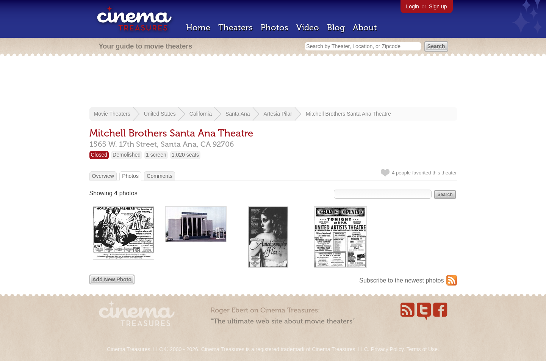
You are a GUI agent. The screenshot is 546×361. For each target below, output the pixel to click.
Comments (159, 176)
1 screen (156, 155)
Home (198, 27)
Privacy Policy (387, 349)
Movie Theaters (112, 114)
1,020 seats (185, 155)
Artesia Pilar (278, 114)
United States (160, 114)
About (365, 27)
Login (412, 6)
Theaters (235, 27)
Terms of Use (421, 349)
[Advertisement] (273, 82)
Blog (336, 27)
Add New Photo (111, 279)
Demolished (127, 155)
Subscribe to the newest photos (401, 280)
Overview (103, 176)
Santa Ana (237, 114)
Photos (274, 27)
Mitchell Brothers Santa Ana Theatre (348, 114)
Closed (99, 155)
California (200, 114)
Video (307, 27)
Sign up (438, 6)
